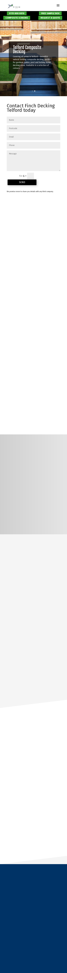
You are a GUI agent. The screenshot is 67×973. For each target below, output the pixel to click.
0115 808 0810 (16, 13)
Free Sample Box (50, 13)
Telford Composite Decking (27, 49)
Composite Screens (17, 17)
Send (22, 182)
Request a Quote (50, 17)
